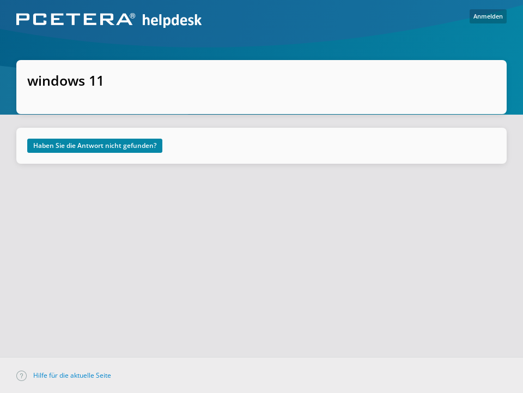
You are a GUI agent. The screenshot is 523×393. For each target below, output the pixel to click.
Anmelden (488, 16)
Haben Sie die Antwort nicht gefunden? (94, 145)
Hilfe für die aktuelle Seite (63, 375)
